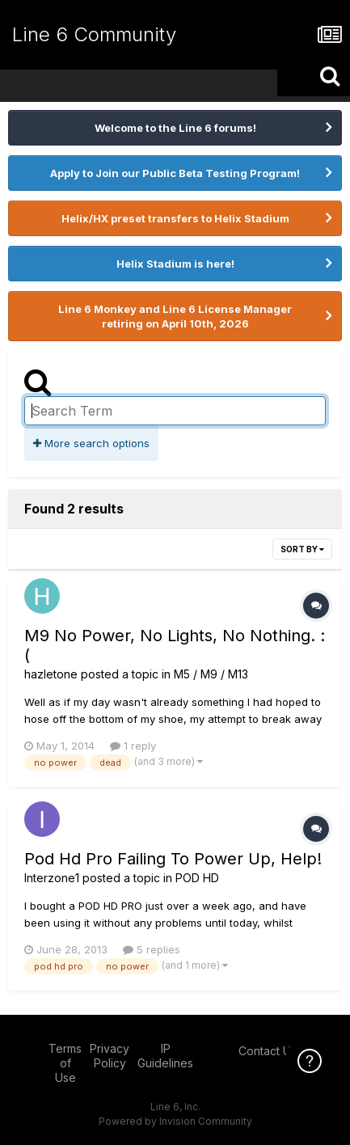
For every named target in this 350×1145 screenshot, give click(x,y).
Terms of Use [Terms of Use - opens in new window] (65, 1062)
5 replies (151, 949)
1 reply (133, 745)
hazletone (51, 674)
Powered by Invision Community (175, 1121)
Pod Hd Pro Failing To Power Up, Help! (173, 858)
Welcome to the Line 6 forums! (175, 127)
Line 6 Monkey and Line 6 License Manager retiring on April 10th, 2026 (175, 316)
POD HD (197, 878)
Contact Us (267, 1051)
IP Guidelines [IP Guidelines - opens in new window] (165, 1055)
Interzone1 (51, 878)
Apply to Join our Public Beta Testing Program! (175, 173)
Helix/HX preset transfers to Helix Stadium (175, 218)
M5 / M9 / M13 (211, 674)
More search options (91, 443)
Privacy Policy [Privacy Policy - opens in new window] (109, 1055)
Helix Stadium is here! (175, 263)
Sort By (302, 549)
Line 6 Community (94, 34)
